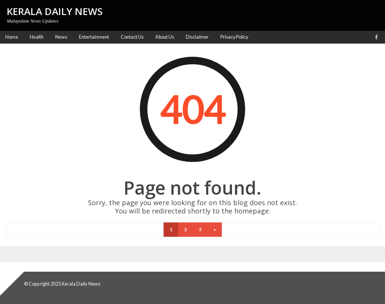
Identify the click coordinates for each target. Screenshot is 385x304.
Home (11, 37)
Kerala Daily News (81, 284)
